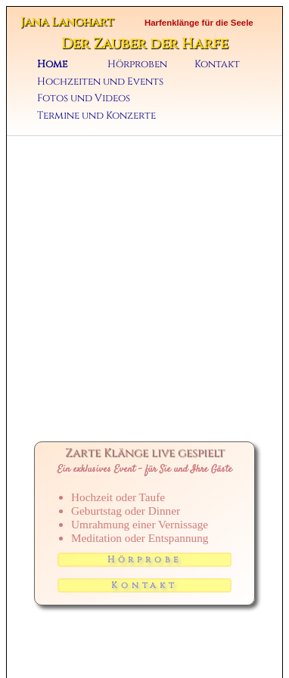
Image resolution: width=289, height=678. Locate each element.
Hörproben (137, 64)
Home (52, 64)
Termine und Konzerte (96, 115)
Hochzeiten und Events (100, 81)
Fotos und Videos (83, 98)
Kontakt (217, 64)
